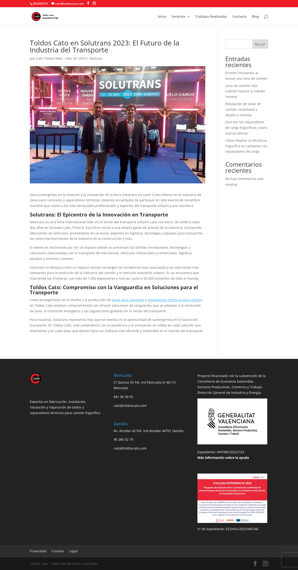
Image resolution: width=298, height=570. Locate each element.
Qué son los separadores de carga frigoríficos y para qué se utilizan (246, 127)
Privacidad (38, 551)
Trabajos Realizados (211, 17)
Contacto (239, 17)
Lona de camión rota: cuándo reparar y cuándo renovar (245, 91)
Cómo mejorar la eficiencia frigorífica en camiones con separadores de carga (246, 146)
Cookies (57, 551)
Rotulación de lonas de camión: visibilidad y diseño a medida (243, 109)
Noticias (96, 58)
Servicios (179, 17)
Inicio (162, 17)
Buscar (260, 44)
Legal (73, 551)
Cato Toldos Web (49, 58)
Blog (255, 17)
